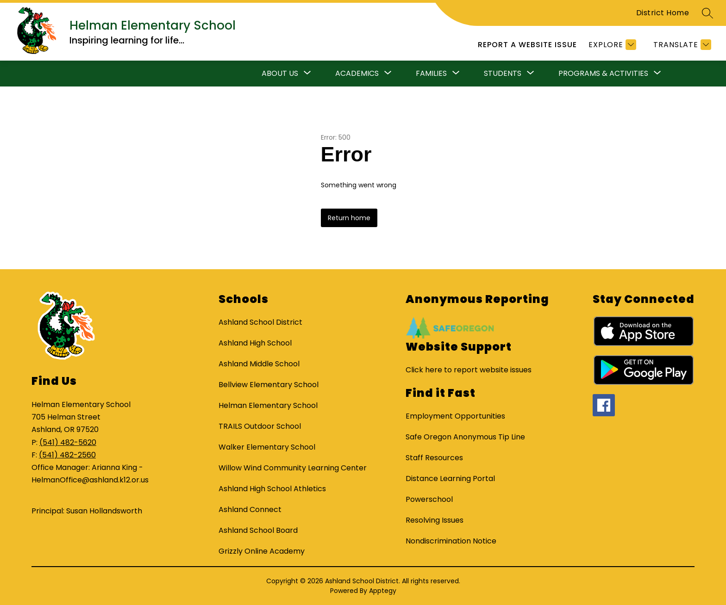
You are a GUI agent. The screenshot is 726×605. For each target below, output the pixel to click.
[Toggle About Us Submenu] (307, 73)
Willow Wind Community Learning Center (293, 468)
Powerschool (429, 499)
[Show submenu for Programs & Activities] (603, 73)
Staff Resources (434, 457)
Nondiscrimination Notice (451, 541)
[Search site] (707, 13)
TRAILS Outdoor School (260, 426)
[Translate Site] (681, 44)
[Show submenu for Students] (502, 73)
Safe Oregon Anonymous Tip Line (465, 437)
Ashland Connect (250, 509)
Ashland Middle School (259, 363)
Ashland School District (260, 322)
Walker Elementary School (267, 447)
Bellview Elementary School (269, 384)
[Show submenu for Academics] (357, 73)
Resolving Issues (434, 520)
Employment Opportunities (455, 416)
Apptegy (382, 590)
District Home (662, 12)
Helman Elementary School (268, 405)
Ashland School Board (258, 530)
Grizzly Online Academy (262, 551)
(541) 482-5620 (67, 442)
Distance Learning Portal (450, 478)
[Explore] (611, 44)
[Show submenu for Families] (431, 73)
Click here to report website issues (469, 369)
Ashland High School (255, 343)
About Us (280, 73)
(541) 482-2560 (67, 455)
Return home (349, 217)
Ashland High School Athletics (272, 488)
